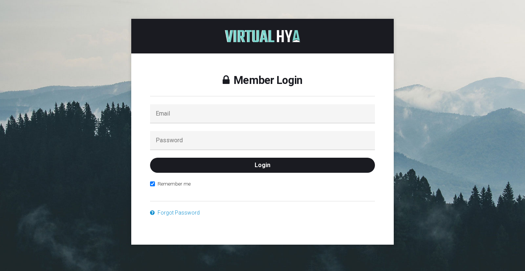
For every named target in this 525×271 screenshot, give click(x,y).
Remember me (170, 184)
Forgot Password (175, 213)
